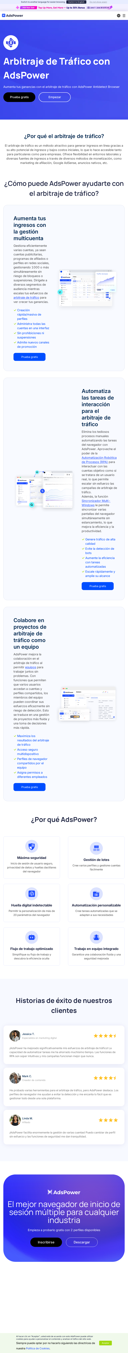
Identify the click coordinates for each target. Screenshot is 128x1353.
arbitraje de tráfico (26, 297)
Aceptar (105, 1343)
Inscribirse (46, 1242)
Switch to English (76, 2)
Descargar (82, 1242)
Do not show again (98, 2)
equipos (30, 667)
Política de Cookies (38, 1348)
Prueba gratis (19, 97)
